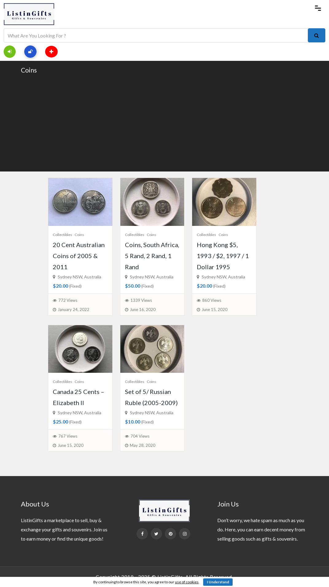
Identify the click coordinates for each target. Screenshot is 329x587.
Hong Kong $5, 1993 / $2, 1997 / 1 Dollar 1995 (223, 255)
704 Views (139, 436)
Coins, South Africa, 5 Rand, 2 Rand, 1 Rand (152, 255)
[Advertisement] (164, 122)
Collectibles (62, 234)
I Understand (218, 582)
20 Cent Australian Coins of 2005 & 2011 (79, 255)
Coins (29, 70)
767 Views (67, 436)
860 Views (211, 300)
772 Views (67, 300)
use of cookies (187, 582)
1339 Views (141, 300)
